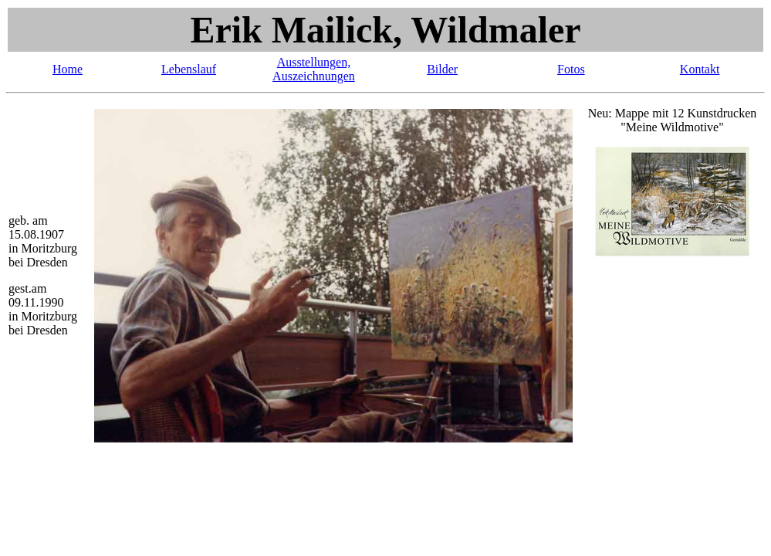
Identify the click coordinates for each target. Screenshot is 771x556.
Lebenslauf (188, 69)
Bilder (442, 69)
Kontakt (700, 69)
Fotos (571, 69)
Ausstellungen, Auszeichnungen (313, 69)
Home (67, 69)
